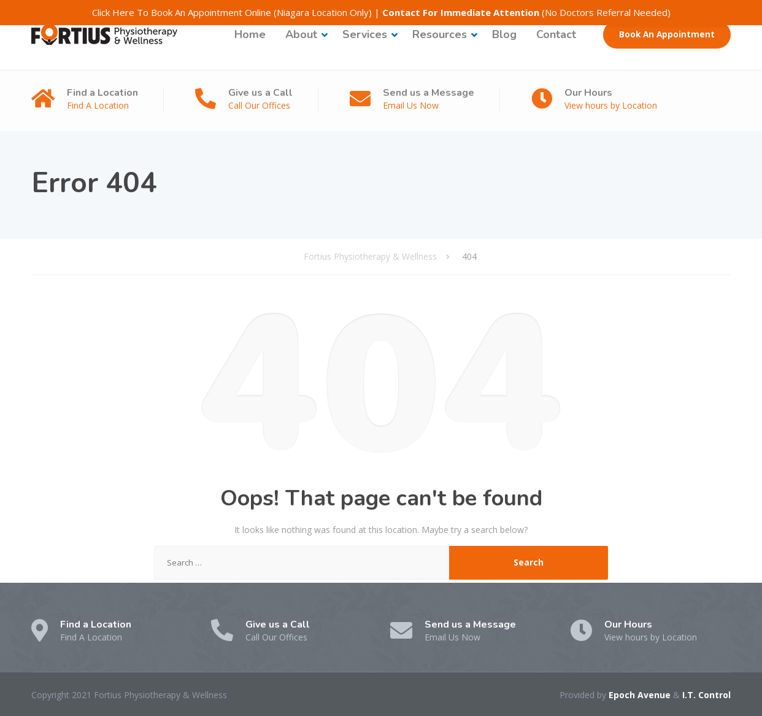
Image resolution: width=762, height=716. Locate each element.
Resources (439, 34)
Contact (556, 34)
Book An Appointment (667, 34)
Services (364, 34)
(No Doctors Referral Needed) (526, 12)
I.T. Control (706, 695)
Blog (504, 34)
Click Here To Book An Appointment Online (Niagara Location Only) (232, 12)
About (301, 34)
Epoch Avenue (640, 695)
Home (250, 34)
